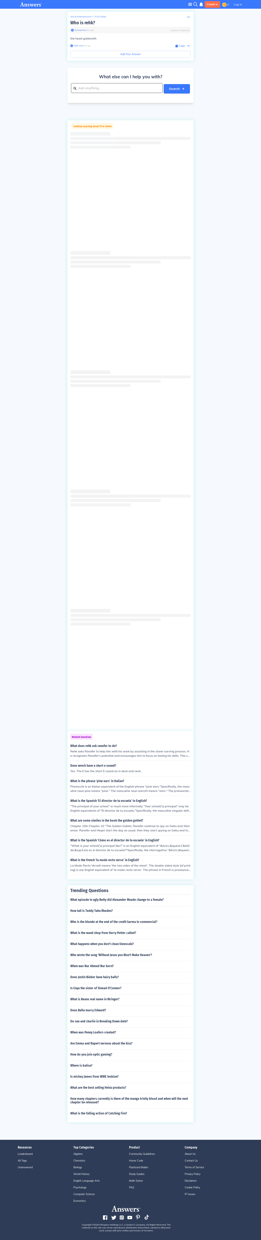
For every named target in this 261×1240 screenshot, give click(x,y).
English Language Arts (86, 1180)
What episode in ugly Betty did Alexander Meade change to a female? (117, 899)
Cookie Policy (192, 1187)
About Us (190, 1153)
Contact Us (191, 1160)
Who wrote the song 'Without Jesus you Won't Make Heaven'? (111, 954)
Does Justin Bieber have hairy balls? (94, 977)
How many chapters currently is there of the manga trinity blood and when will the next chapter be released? (129, 1100)
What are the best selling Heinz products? (98, 1087)
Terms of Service (194, 1166)
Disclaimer (191, 1180)
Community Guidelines (142, 1153)
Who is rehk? (82, 23)
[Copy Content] (180, 46)
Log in (238, 4)
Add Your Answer (130, 54)
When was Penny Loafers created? (93, 1032)
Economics (79, 1200)
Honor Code (136, 1160)
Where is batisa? (81, 1065)
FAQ (131, 1187)
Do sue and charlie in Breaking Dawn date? (99, 1021)
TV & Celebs (100, 16)
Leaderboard (25, 1153)
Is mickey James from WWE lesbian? (94, 1076)
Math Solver (136, 1180)
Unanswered (25, 1166)
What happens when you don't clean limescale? (102, 943)
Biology (77, 1166)
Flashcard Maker (138, 1166)
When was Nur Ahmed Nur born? (92, 965)
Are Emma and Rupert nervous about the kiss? (101, 1043)
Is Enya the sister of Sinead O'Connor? (95, 988)
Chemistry (79, 1160)
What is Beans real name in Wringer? (94, 999)
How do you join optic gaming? (91, 1054)
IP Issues (190, 1193)
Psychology (79, 1187)
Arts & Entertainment (80, 16)
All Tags (22, 1160)
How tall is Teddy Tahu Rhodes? (91, 910)
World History (81, 1173)
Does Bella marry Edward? (88, 1010)
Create (212, 4)
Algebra (77, 1153)
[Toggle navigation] (190, 4)
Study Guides (136, 1173)
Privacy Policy (192, 1173)
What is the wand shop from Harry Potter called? (103, 932)
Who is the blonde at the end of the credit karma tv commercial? (113, 921)
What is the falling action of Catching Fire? (98, 1113)
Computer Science (84, 1193)
